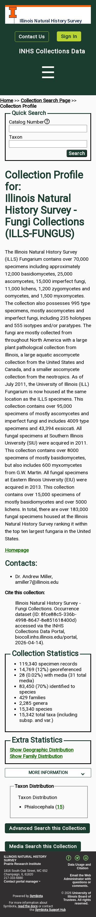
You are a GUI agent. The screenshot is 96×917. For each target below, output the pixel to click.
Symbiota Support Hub (50, 910)
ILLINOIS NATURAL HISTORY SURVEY (25, 858)
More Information (48, 772)
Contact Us (32, 37)
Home (6, 100)
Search (77, 153)
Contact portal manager (21, 881)
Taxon (15, 137)
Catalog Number (26, 122)
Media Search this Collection (43, 846)
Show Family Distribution (36, 756)
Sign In (69, 36)
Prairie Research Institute (22, 864)
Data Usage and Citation (79, 866)
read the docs (28, 906)
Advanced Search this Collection (47, 828)
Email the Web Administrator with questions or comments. (77, 881)
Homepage (17, 550)
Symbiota (36, 896)
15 (59, 807)
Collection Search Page (45, 100)
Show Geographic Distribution (41, 750)
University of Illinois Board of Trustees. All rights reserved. (77, 898)
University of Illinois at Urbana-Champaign (13, 12)
